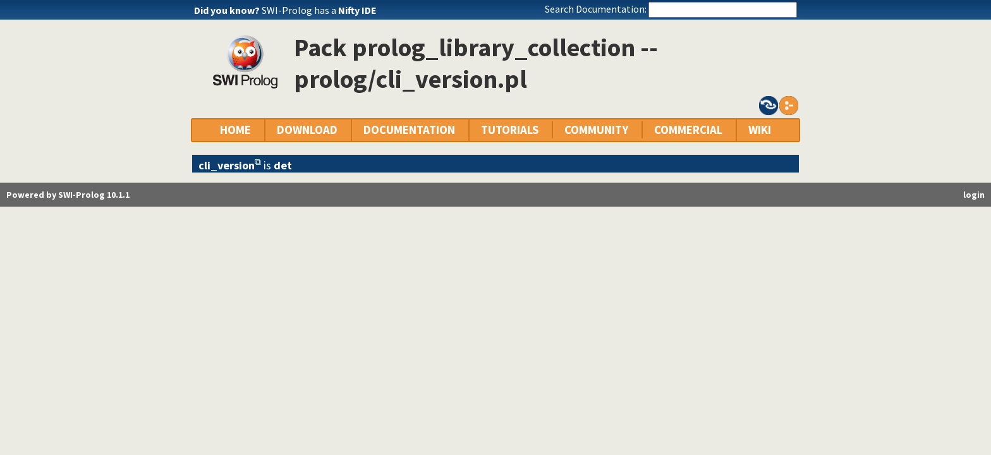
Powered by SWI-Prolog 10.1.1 (68, 194)
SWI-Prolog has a (319, 10)
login (974, 194)
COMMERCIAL (688, 130)
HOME (235, 130)
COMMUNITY (596, 130)
